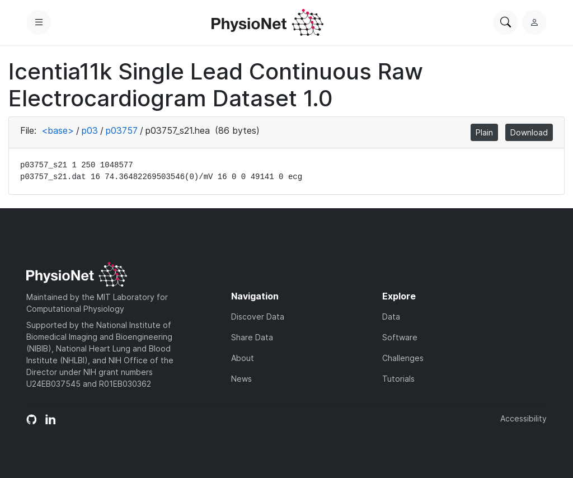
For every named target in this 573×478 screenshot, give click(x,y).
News (241, 378)
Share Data (252, 337)
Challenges (403, 358)
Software (399, 337)
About (242, 358)
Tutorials (398, 378)
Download (529, 132)
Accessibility (523, 418)
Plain (484, 132)
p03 (90, 130)
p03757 (122, 130)
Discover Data (257, 316)
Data (391, 316)
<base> (57, 130)
